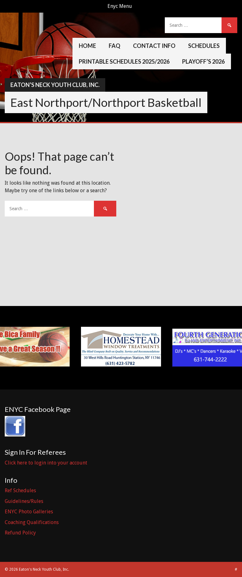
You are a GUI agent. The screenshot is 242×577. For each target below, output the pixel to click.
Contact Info (154, 45)
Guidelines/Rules (24, 501)
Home (87, 45)
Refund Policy (20, 533)
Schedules (204, 45)
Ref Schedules (20, 490)
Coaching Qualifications (32, 522)
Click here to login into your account (46, 463)
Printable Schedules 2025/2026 (124, 61)
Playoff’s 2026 (203, 61)
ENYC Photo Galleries (29, 512)
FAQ (114, 45)
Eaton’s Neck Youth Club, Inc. (55, 84)
